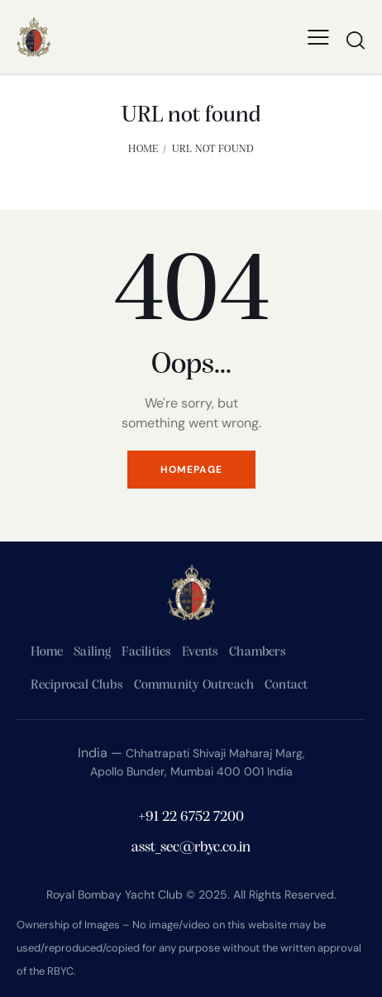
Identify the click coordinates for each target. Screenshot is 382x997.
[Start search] (355, 39)
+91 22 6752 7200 (191, 817)
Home (143, 149)
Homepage (191, 469)
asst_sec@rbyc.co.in (191, 848)
